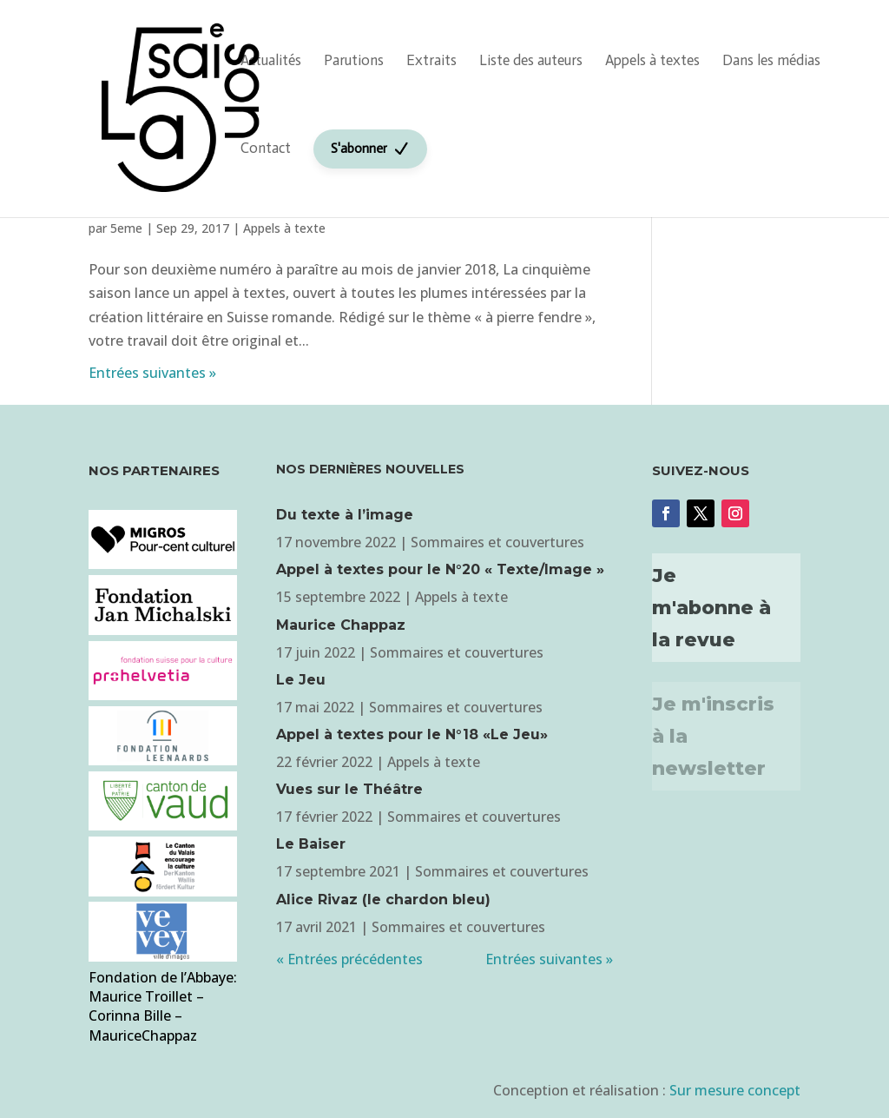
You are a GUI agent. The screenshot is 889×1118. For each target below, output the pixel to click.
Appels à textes (652, 60)
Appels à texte (284, 228)
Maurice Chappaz (340, 625)
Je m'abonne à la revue (711, 608)
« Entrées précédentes (349, 959)
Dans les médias (771, 60)
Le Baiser (311, 844)
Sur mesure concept (734, 1090)
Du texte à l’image (344, 514)
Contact (265, 147)
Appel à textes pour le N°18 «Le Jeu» (412, 734)
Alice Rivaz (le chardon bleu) (383, 899)
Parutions (354, 60)
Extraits (431, 60)
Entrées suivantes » (152, 372)
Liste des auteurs (531, 60)
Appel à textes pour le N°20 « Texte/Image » (440, 569)
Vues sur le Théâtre (349, 789)
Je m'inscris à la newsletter (713, 736)
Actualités (270, 60)
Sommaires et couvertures (497, 542)
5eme (126, 228)
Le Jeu (301, 679)
